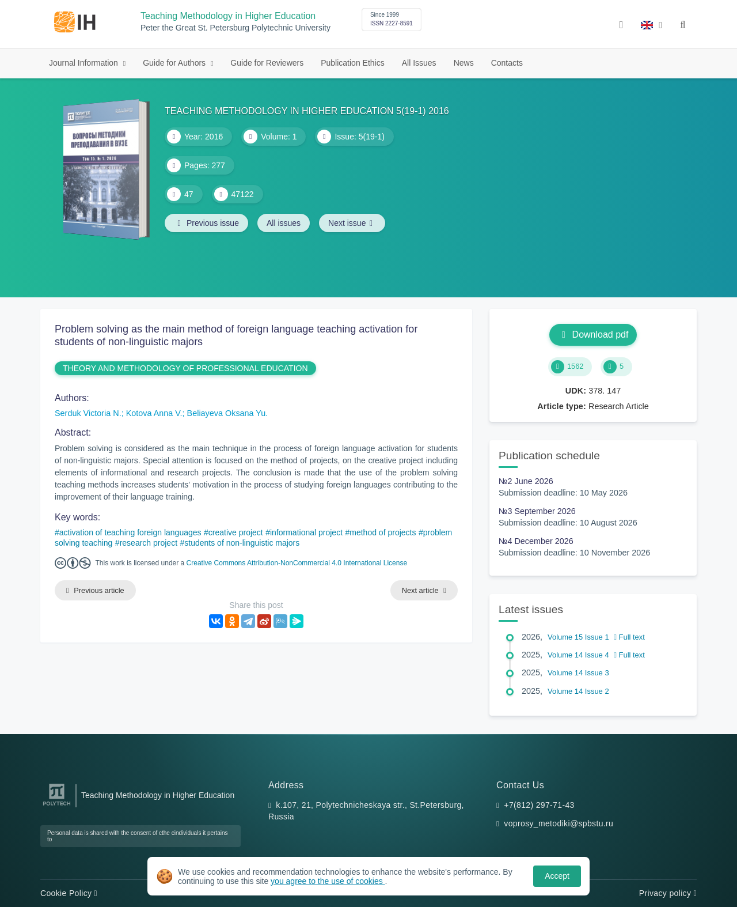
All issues (284, 223)
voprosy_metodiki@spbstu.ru (558, 823)
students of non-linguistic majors (241, 542)
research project (148, 542)
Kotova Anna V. (154, 413)
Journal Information (84, 62)
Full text (629, 637)
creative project (235, 532)
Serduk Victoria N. (88, 413)
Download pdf (593, 334)
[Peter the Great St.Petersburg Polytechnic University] (56, 806)
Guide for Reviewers (266, 62)
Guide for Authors (175, 62)
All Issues (419, 62)
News (464, 62)
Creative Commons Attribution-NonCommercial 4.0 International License (297, 563)
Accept (557, 875)
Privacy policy (668, 893)
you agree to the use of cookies (328, 881)
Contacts (507, 62)
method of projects (382, 532)
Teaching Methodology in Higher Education (228, 16)
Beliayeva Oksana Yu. (227, 413)
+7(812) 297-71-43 (539, 805)
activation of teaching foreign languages (130, 532)
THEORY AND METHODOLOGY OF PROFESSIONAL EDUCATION (185, 368)
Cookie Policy (68, 893)
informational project (306, 532)
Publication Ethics (353, 62)
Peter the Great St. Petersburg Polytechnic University (235, 28)
